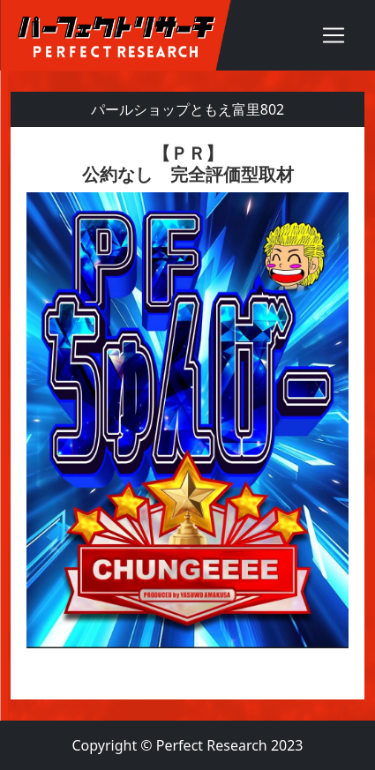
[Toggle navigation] (333, 35)
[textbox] (187, 413)
